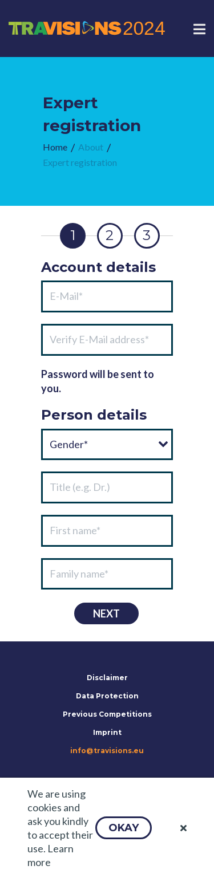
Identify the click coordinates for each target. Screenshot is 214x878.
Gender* (69, 444)
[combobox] (106, 445)
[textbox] (106, 296)
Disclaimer (107, 677)
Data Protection (107, 696)
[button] (123, 827)
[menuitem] (55, 147)
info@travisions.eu (107, 750)
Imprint (107, 732)
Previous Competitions (107, 714)
